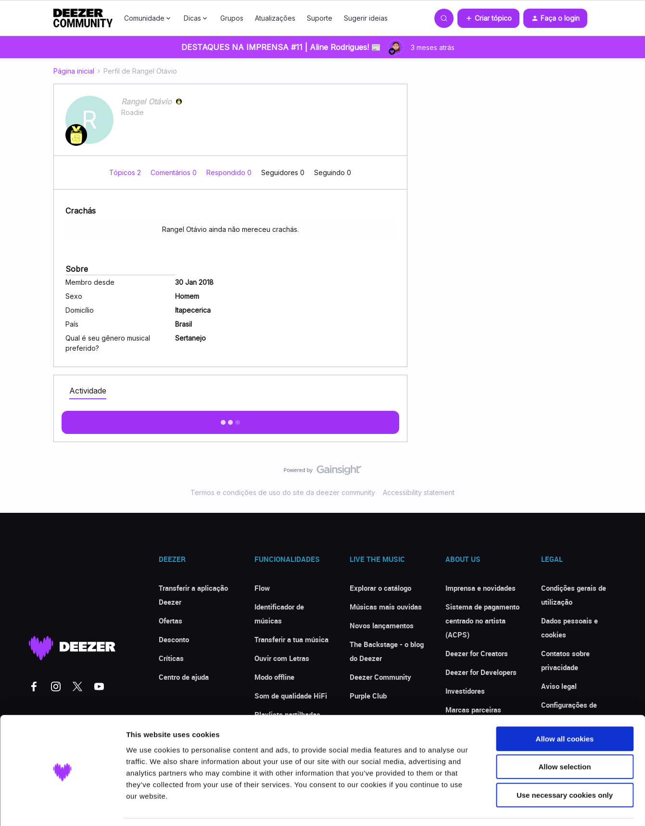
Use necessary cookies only (565, 765)
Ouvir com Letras (281, 658)
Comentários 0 (175, 172)
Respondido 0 (229, 172)
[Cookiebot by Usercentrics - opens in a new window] (62, 807)
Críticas (171, 658)
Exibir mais (230, 419)
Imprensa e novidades (480, 588)
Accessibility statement (419, 492)
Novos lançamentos (382, 625)
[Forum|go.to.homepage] (83, 18)
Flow (262, 588)
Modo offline (274, 677)
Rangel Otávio (146, 101)
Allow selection (564, 737)
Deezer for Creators (476, 653)
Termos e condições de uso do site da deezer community (282, 492)
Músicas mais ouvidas (386, 606)
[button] (488, 18)
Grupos (231, 18)
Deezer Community (380, 677)
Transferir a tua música (291, 639)
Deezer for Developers (481, 672)
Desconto (174, 639)
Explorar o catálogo (380, 588)
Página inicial (73, 71)
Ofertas (170, 620)
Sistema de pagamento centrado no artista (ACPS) (482, 620)
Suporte (319, 18)
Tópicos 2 (126, 172)
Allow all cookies (565, 708)
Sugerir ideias (366, 18)
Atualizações (275, 18)
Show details (504, 807)
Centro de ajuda (184, 677)
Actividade (87, 390)
